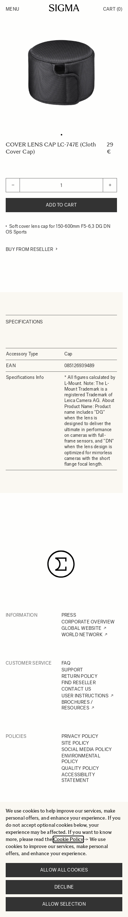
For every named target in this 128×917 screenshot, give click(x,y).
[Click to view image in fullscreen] (61, 72)
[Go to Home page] (64, 7)
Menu (12, 9)
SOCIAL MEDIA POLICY (87, 749)
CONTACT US (76, 689)
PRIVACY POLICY (80, 736)
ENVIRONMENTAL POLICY (81, 758)
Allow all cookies (64, 870)
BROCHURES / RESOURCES (77, 704)
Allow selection (64, 904)
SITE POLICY (75, 743)
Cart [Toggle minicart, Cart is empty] (112, 9)
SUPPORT (72, 669)
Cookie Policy (68, 839)
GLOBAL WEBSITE (82, 628)
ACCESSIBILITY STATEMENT (78, 777)
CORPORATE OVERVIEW (88, 621)
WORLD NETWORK (82, 634)
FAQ (66, 663)
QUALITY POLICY (80, 768)
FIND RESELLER (79, 682)
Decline (64, 887)
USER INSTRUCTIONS (85, 695)
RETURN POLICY (79, 676)
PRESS (69, 615)
